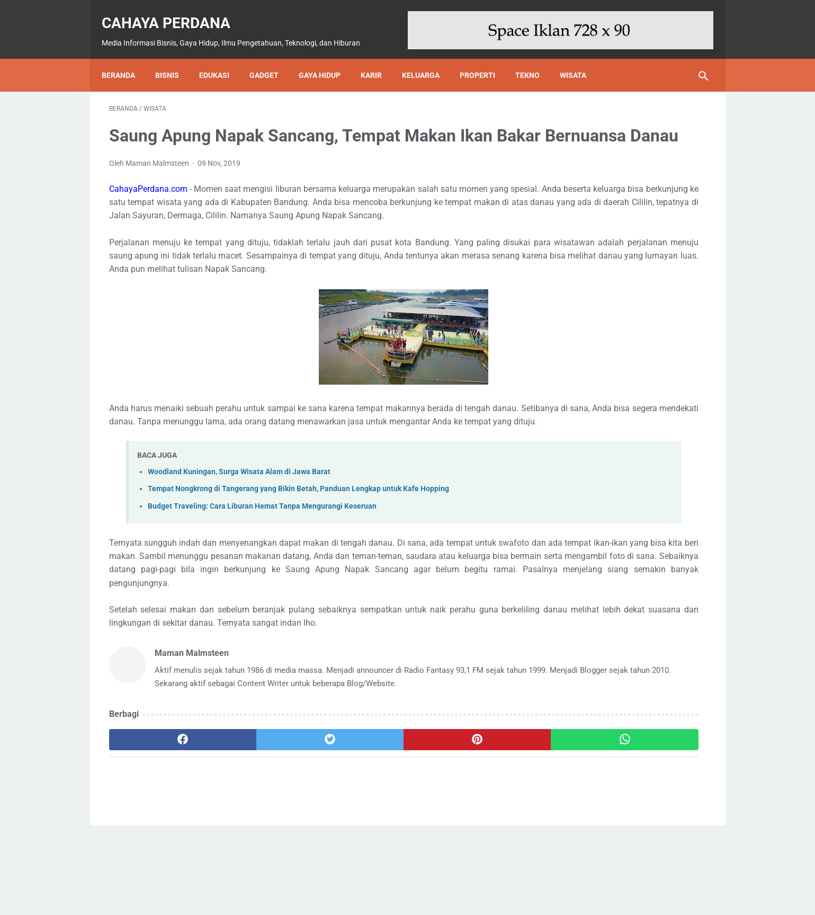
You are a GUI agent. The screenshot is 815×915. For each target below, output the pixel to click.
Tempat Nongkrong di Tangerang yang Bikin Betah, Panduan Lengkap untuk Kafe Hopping (298, 544)
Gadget (271, 57)
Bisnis (174, 57)
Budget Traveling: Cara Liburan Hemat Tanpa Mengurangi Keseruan (262, 561)
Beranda (125, 57)
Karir (378, 57)
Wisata (580, 57)
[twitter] (259, 822)
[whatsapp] (459, 822)
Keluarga (428, 57)
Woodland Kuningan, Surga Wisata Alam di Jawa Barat (239, 527)
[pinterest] (359, 822)
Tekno (535, 57)
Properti (485, 57)
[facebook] (159, 822)
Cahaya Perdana (173, 11)
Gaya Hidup (327, 57)
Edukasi (222, 57)
